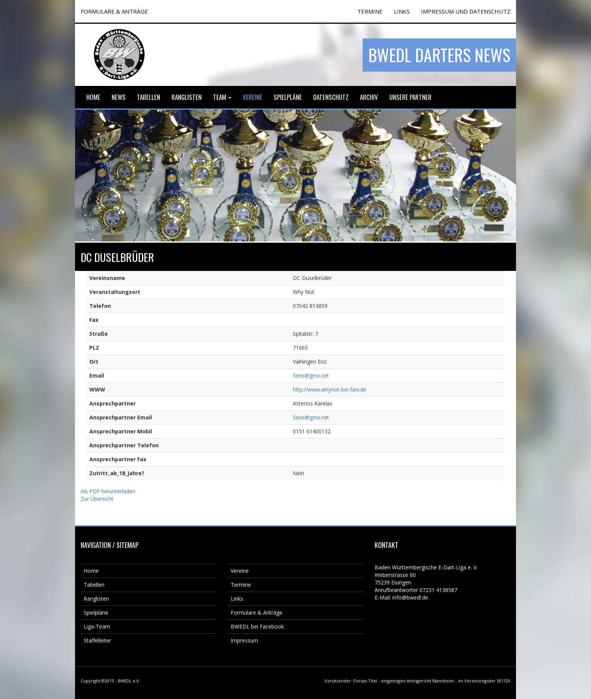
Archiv (369, 97)
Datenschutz (331, 97)
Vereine (252, 97)
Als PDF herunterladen (108, 491)
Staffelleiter (97, 640)
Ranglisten (186, 97)
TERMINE (370, 11)
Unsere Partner (410, 97)
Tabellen (148, 97)
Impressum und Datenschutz (465, 11)
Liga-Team (97, 626)
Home (93, 97)
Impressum (244, 640)
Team (222, 97)
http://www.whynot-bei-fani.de (329, 389)
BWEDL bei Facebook (257, 626)
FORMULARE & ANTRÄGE (114, 11)
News (119, 97)
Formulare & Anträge (256, 612)
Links (402, 11)
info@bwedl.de (410, 597)
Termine (241, 584)
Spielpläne (288, 97)
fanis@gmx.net (311, 375)
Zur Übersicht (97, 498)
